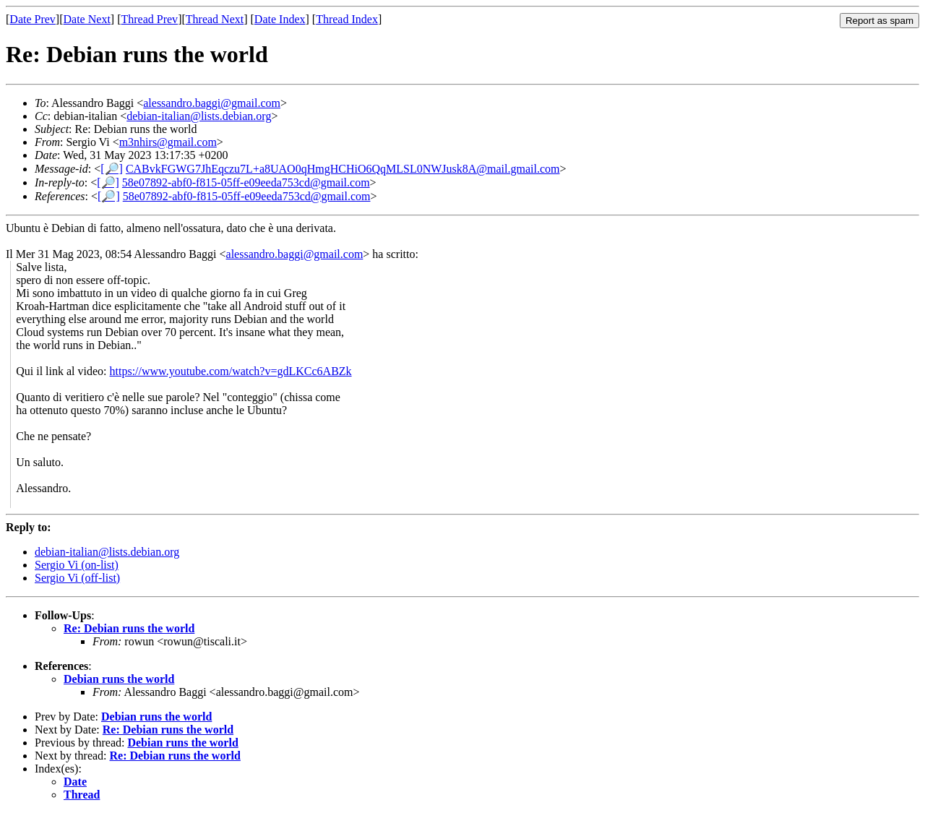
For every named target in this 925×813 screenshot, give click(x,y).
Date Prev (32, 19)
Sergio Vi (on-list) (77, 565)
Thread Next (215, 19)
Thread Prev (149, 19)
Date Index (280, 19)
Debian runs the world (119, 679)
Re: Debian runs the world (129, 628)
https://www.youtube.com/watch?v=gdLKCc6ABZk (231, 371)
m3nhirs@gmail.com (168, 142)
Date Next (87, 19)
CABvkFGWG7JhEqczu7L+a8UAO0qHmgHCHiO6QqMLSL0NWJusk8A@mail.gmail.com (343, 169)
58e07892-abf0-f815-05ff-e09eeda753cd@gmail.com (246, 182)
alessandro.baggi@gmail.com (211, 103)
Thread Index (347, 19)
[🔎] (111, 169)
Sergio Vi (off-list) (77, 578)
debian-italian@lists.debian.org (198, 116)
